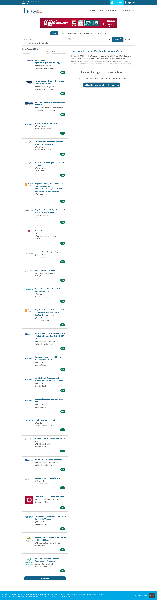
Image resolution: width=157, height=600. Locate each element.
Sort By (26, 52)
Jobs (101, 11)
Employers (130, 2)
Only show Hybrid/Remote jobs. (36, 43)
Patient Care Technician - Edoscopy (48, 459)
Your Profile (113, 11)
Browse (61, 33)
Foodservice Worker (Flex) (45, 420)
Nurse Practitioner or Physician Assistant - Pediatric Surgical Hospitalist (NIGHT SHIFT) (50, 336)
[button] (128, 39)
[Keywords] (45, 39)
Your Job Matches (85, 33)
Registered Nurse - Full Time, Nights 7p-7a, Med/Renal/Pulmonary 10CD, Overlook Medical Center (50, 312)
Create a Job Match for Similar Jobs (102, 85)
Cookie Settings (141, 595)
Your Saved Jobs (100, 33)
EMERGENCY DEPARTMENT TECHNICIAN (50, 496)
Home (93, 11)
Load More (45, 578)
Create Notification (59, 52)
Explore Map (71, 33)
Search (53, 33)
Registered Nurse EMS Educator (47, 123)
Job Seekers (116, 2)
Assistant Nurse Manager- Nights (47, 252)
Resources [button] (128, 11)
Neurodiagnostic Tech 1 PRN (46, 270)
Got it (152, 595)
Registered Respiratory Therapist (48, 478)
